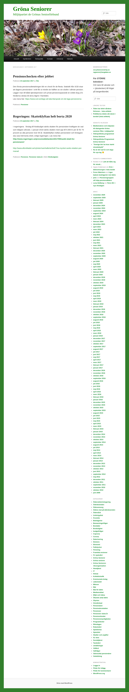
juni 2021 (96, 240)
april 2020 (97, 267)
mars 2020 (97, 269)
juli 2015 (96, 416)
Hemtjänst (97, 568)
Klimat (95, 574)
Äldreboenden (98, 505)
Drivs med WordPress (64, 683)
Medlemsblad (98, 592)
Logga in (96, 665)
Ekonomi (96, 544)
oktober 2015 (98, 408)
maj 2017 (96, 357)
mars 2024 (97, 219)
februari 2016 (98, 397)
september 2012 (99, 474)
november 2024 (99, 208)
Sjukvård (96, 632)
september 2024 (99, 211)
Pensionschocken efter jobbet (33, 76)
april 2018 (97, 330)
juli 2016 (96, 384)
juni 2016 (96, 386)
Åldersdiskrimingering (102, 502)
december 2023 (99, 224)
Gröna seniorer (99, 560)
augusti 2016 (98, 381)
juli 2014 (96, 447)
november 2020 (99, 253)
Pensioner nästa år (36, 157)
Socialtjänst (97, 640)
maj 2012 (96, 477)
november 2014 (99, 437)
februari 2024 (98, 221)
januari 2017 (98, 368)
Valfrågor (96, 651)
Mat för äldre (98, 590)
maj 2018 (96, 328)
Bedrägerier (97, 521)
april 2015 (97, 423)
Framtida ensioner (100, 552)
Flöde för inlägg (99, 668)
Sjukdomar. (97, 630)
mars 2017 (97, 362)
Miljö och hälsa (99, 595)
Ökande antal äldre (100, 598)
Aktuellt (16, 59)
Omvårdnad (97, 603)
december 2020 (99, 251)
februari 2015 (98, 429)
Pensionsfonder (99, 616)
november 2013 (99, 466)
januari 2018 (98, 336)
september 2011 (99, 485)
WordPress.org (99, 673)
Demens (96, 542)
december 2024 (99, 205)
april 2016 (97, 392)
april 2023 (97, 227)
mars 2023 (97, 229)
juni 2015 (96, 418)
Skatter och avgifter (100, 635)
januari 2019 (98, 307)
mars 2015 (97, 426)
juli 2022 (96, 232)
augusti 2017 (98, 349)
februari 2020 (98, 272)
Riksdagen (97, 624)
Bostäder (96, 526)
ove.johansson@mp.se (101, 70)
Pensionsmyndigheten (102, 619)
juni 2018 (96, 325)
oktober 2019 (98, 283)
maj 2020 (96, 264)
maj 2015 (96, 421)
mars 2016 (97, 394)
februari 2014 (98, 458)
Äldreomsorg (98, 507)
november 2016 (99, 373)
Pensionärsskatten (100, 608)
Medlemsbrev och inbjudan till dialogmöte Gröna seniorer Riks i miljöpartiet (103, 128)
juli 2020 (96, 261)
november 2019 (99, 280)
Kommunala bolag (100, 579)
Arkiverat (60, 59)
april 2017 (97, 360)
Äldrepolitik (39, 59)
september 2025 (99, 198)
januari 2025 (98, 203)
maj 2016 (96, 389)
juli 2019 (96, 291)
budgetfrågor (98, 531)
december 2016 (99, 370)
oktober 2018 (98, 314)
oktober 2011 (98, 482)
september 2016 (99, 378)
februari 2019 (98, 304)
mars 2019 (97, 301)
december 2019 (99, 277)
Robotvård (97, 627)
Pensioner (24, 104)
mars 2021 (97, 245)
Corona (96, 537)
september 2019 (99, 285)
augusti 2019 (98, 288)
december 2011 (99, 479)
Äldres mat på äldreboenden (104, 510)
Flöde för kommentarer (102, 671)
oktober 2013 (98, 469)
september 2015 (99, 410)
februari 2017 (98, 365)
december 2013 (99, 463)
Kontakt (50, 59)
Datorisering (98, 539)
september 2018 (99, 317)
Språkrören (27, 59)
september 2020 (99, 256)
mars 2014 (97, 455)
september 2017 (99, 346)
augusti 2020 (98, 259)
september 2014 (99, 442)
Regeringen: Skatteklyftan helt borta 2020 (42, 116)
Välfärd (96, 648)
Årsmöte (96, 518)
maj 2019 (96, 296)
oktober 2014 (98, 439)
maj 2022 (96, 235)
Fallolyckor (97, 547)
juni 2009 (96, 493)
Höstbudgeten (53, 157)
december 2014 (99, 434)
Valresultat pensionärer (102, 653)
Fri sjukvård (98, 555)
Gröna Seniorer (32, 9)
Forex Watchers (99, 172)
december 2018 (99, 309)
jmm (95, 178)
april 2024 (97, 216)
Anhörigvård (98, 515)
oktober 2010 (98, 490)
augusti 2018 (98, 320)
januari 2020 (98, 275)
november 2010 (99, 487)
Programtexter (98, 622)
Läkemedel (97, 582)
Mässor (96, 584)
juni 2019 (96, 293)
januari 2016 (98, 400)
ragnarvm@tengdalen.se (102, 72)
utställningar (98, 646)
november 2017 (99, 341)
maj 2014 (96, 450)
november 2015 (99, 405)
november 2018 (99, 312)
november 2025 (99, 195)
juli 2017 (96, 352)
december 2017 (99, 338)
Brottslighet (97, 528)
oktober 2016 (98, 376)
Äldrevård (97, 512)
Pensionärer (98, 606)
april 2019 (97, 298)
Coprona (96, 534)
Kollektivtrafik (98, 576)
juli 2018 (96, 322)
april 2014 (97, 453)
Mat (94, 587)
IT (94, 571)
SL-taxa (96, 637)
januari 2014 (98, 461)
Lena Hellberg (98, 183)
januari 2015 (98, 432)
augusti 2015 (98, 413)
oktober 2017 (98, 344)
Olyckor (96, 600)
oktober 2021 (98, 237)
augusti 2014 (98, 445)
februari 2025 (98, 200)
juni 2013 (96, 471)
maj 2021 (96, 243)
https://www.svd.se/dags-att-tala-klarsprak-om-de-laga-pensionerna (53, 99)
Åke (37, 81)
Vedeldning (97, 656)
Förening (96, 550)
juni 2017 (96, 354)
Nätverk (70, 59)
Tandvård (97, 643)
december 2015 (99, 402)
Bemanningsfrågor (100, 523)
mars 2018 (97, 333)
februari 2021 (98, 248)
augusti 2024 (98, 213)
